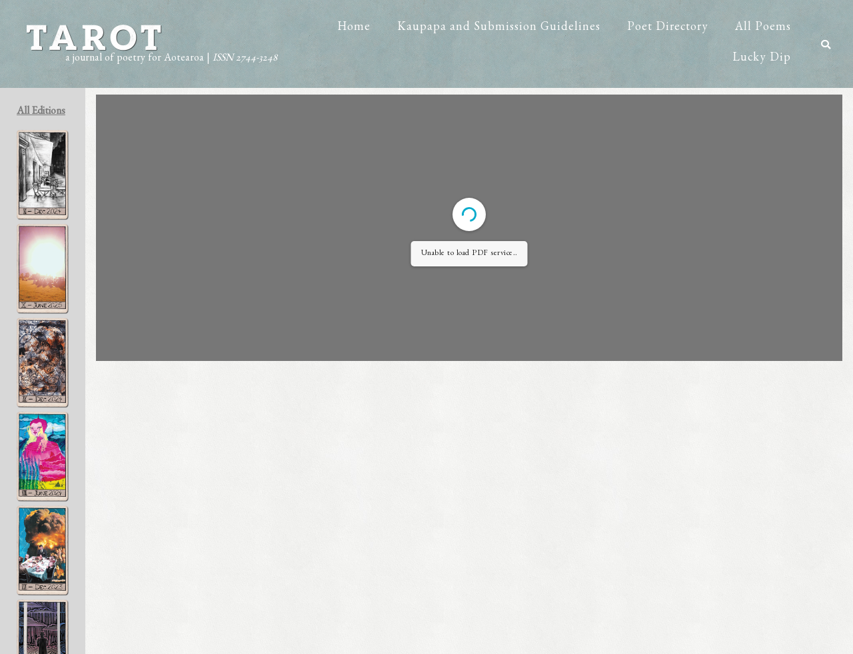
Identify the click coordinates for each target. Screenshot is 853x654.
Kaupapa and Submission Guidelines (498, 29)
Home (354, 29)
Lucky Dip (761, 59)
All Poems (763, 29)
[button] (826, 45)
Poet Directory (667, 29)
